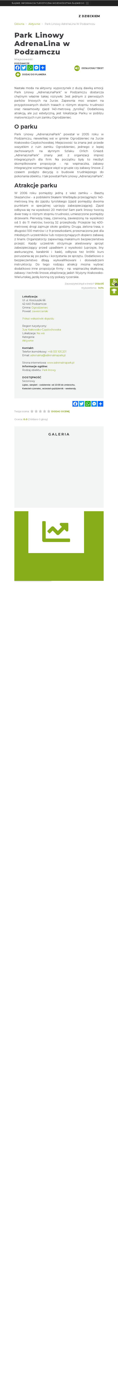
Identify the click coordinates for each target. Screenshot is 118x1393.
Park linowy (49, 370)
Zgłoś (99, 283)
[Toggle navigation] (87, 3)
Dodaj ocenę (60, 411)
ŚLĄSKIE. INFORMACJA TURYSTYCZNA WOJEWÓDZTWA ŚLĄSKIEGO (48, 3)
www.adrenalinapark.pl (60, 362)
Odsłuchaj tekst (89, 68)
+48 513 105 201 (57, 351)
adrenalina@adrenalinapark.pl (48, 355)
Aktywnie (28, 340)
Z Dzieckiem (89, 16)
